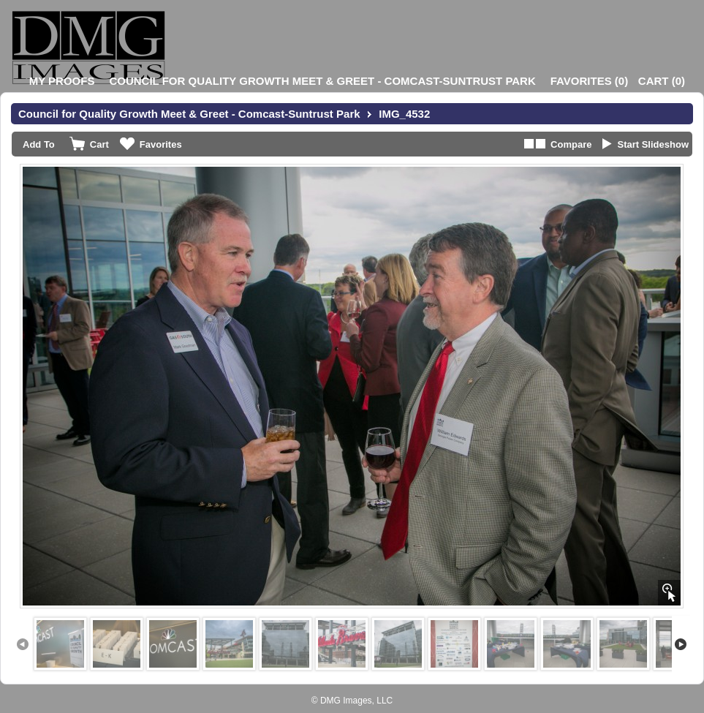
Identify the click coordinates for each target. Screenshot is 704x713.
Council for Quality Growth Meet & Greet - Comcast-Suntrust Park (322, 81)
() (589, 81)
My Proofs (62, 81)
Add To (39, 144)
